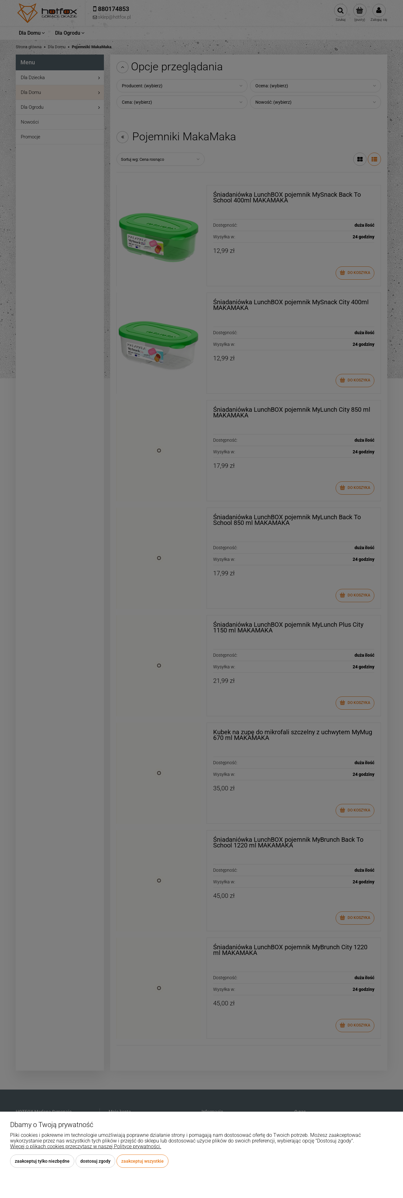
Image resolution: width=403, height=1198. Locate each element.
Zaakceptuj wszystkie (142, 1161)
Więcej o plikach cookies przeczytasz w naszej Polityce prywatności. (85, 1146)
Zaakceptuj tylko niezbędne (42, 1161)
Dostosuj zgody (95, 1161)
